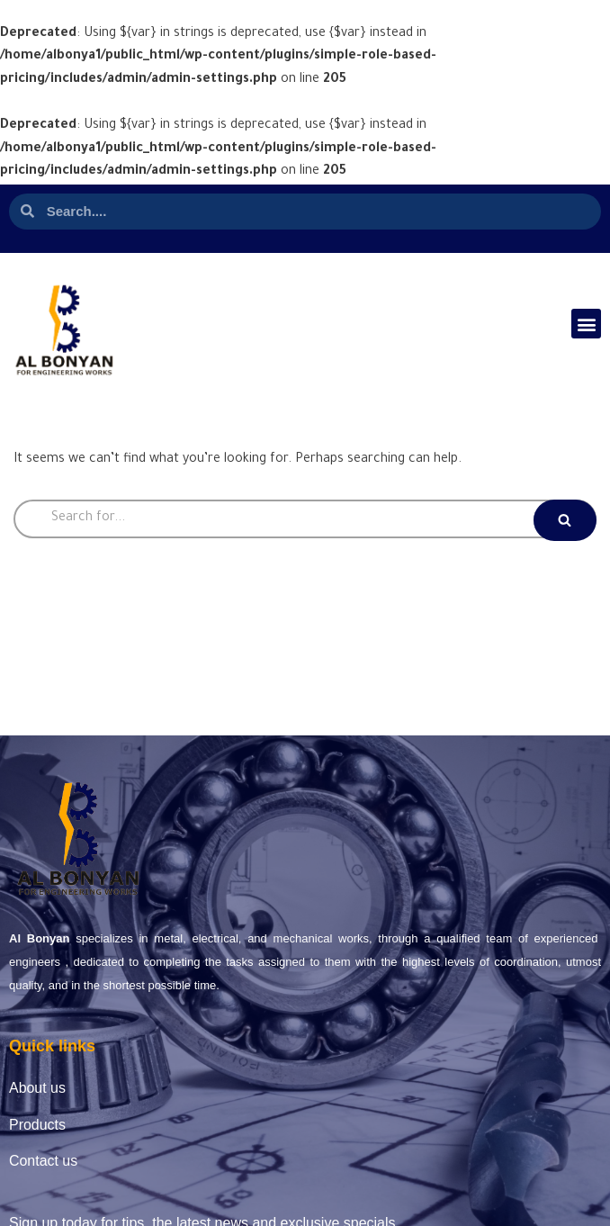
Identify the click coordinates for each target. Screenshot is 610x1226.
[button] (586, 323)
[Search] (305, 519)
